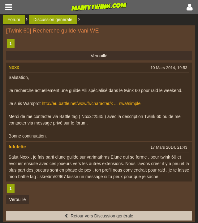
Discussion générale (52, 19)
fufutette (17, 146)
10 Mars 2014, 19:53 (168, 67)
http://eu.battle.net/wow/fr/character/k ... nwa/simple (91, 103)
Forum (14, 19)
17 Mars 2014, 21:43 (168, 147)
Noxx (14, 67)
